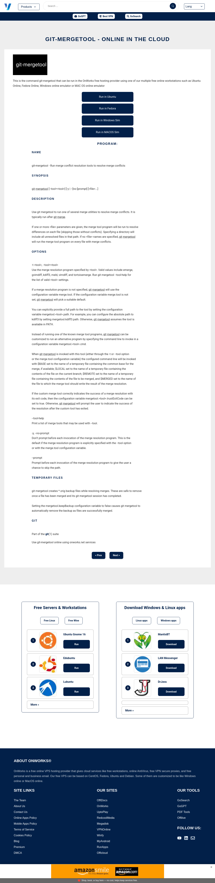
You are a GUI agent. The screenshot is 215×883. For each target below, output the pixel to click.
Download (171, 644)
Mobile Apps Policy (25, 823)
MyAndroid (103, 841)
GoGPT (182, 806)
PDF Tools (183, 812)
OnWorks (102, 806)
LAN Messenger (168, 658)
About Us (19, 806)
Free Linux (49, 620)
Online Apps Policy (25, 817)
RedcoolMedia (105, 817)
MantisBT (164, 634)
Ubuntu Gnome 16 (74, 634)
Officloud (102, 852)
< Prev (98, 555)
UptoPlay (102, 812)
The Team (20, 800)
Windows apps (168, 620)
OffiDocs (102, 800)
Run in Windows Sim (107, 120)
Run (76, 644)
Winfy (100, 835)
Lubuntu (68, 681)
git (47, 534)
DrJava (162, 681)
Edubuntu (69, 658)
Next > (116, 555)
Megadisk (103, 823)
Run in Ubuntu (107, 96)
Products (29, 7)
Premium (19, 847)
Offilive (181, 817)
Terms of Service (24, 829)
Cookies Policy (23, 835)
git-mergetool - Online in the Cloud (107, 39)
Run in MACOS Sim (107, 132)
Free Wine (73, 620)
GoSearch (183, 800)
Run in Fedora (107, 108)
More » (35, 704)
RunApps (102, 847)
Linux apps (142, 620)
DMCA (18, 852)
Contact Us (20, 812)
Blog (16, 841)
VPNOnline (104, 829)
